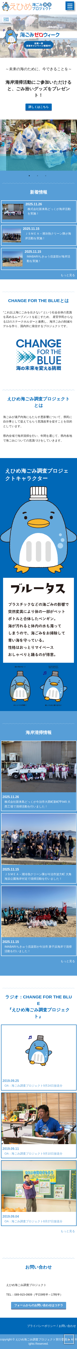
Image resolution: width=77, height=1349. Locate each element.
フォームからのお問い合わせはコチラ (38, 1305)
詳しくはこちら (39, 106)
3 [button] (47, 177)
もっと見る (68, 275)
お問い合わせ (67, 1326)
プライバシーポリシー (41, 1326)
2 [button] (39, 177)
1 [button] (30, 177)
